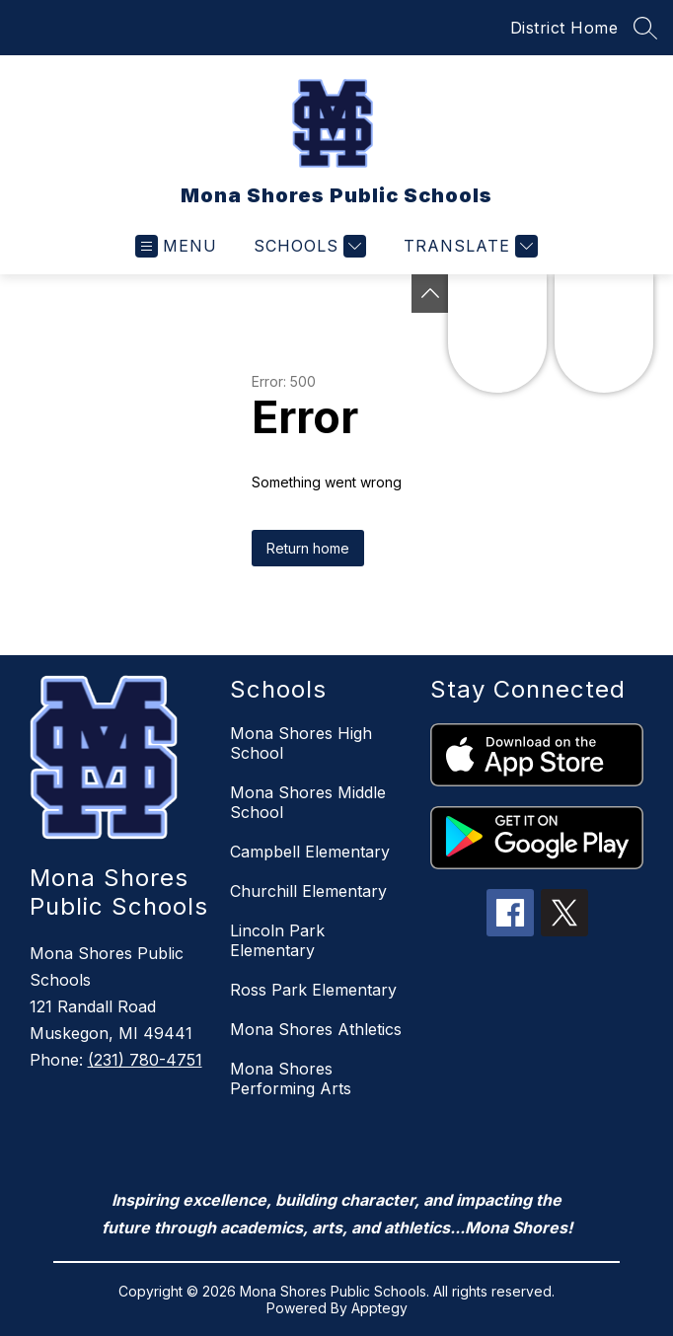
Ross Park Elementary (313, 990)
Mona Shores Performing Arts (290, 1078)
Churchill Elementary (308, 891)
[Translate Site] (468, 246)
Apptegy (379, 1307)
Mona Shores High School (301, 743)
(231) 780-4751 (145, 1060)
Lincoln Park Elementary (277, 940)
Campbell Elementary (310, 851)
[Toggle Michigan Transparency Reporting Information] (430, 293)
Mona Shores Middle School (308, 802)
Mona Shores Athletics (316, 1029)
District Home (564, 27)
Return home (307, 548)
